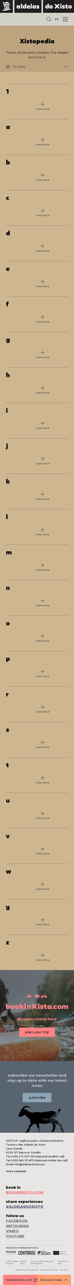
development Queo (49, 1270)
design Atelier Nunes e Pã (26, 1270)
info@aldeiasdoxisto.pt (29, 1164)
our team (64, 1270)
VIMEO (12, 1231)
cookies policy (23, 1262)
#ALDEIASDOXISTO (24, 1207)
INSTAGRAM (17, 1226)
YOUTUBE (15, 1236)
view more (42, 109)
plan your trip (37, 1032)
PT (57, 19)
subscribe (37, 1097)
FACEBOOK (17, 1221)
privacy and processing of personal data (42, 1262)
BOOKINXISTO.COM (24, 1192)
